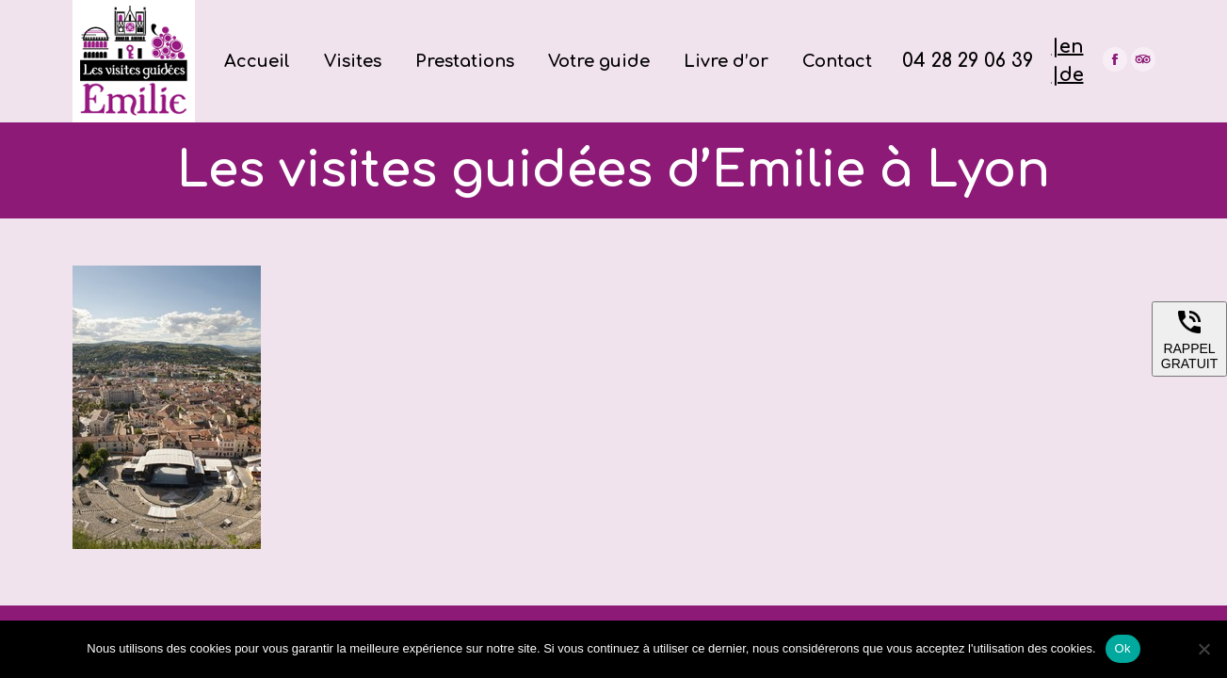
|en (1068, 46)
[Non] (1203, 648)
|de (1068, 75)
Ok (1123, 648)
